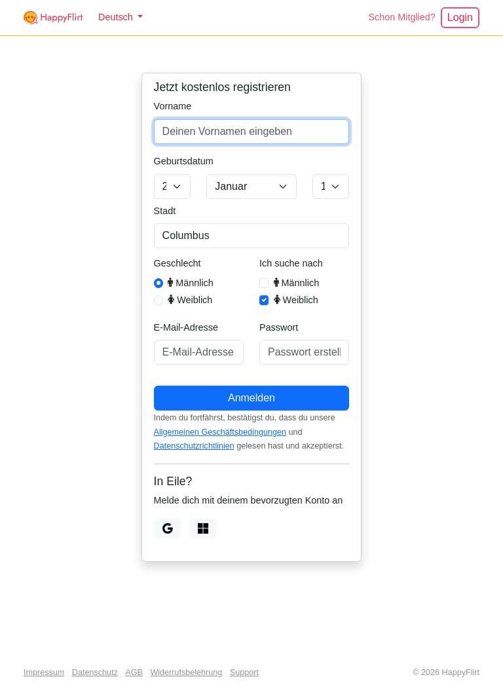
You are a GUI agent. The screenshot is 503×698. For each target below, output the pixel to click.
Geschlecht (177, 263)
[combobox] (252, 235)
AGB (134, 672)
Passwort (278, 327)
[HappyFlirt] (53, 17)
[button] (120, 18)
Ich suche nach (291, 263)
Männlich (191, 282)
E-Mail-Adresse (186, 327)
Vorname (173, 106)
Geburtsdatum (184, 161)
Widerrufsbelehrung (186, 672)
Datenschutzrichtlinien (194, 445)
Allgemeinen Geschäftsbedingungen (220, 432)
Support (244, 672)
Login (460, 17)
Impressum (44, 672)
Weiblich (190, 299)
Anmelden (251, 397)
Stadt (165, 211)
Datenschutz (95, 672)
